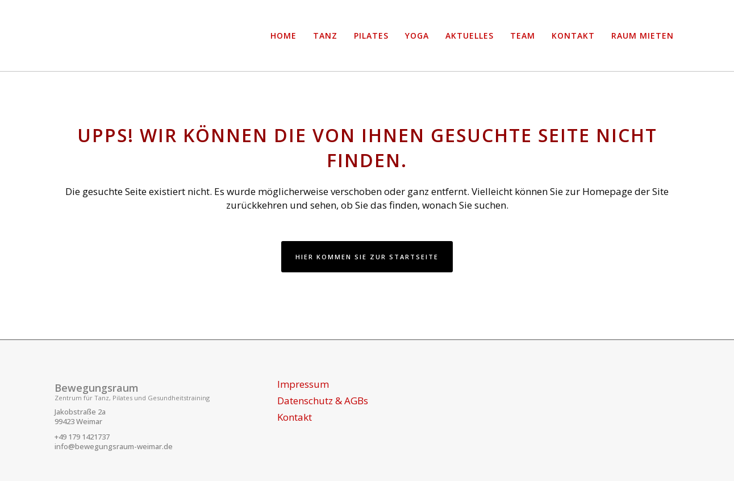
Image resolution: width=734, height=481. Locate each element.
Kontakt (294, 417)
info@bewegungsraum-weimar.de (114, 446)
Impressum (303, 384)
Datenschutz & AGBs (322, 400)
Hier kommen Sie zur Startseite (367, 256)
